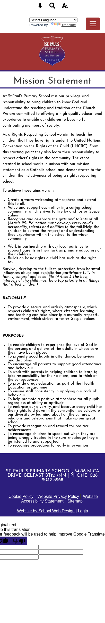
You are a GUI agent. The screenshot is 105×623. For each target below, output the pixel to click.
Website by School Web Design (46, 511)
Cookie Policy (20, 496)
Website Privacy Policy (58, 496)
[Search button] (52, 7)
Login (83, 511)
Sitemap (75, 501)
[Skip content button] (40, 7)
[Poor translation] (19, 541)
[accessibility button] (65, 7)
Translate (63, 25)
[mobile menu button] (93, 24)
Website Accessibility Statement (59, 498)
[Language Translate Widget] (53, 20)
